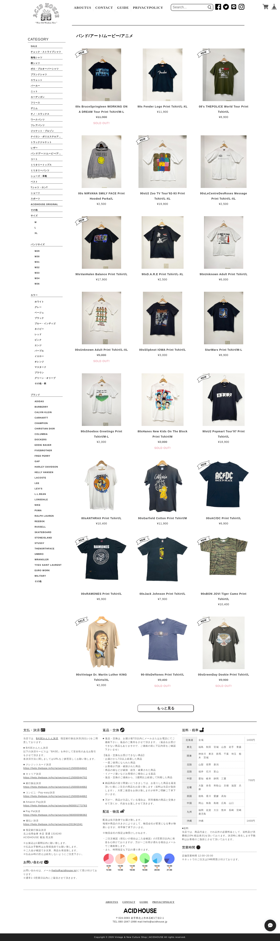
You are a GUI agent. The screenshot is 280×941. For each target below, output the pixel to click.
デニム (34, 108)
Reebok (40, 521)
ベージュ (39, 312)
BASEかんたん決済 (47, 738)
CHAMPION (41, 423)
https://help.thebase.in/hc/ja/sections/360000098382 (55, 815)
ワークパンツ (38, 119)
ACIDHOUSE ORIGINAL (44, 204)
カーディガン (38, 97)
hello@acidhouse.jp (64, 870)
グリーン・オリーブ (45, 378)
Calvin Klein (43, 412)
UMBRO (39, 554)
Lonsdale (41, 499)
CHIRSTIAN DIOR (45, 428)
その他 (34, 210)
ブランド (35, 395)
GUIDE (123, 8)
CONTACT (104, 8)
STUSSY (39, 543)
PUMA (38, 510)
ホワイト (39, 301)
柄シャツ (35, 63)
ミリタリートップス (41, 165)
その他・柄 (40, 383)
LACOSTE (40, 478)
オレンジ (39, 361)
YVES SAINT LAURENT (48, 565)
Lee (37, 483)
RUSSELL (40, 527)
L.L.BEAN (40, 494)
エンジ (38, 345)
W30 (37, 256)
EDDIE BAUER (43, 445)
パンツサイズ (38, 244)
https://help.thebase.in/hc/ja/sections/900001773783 (55, 805)
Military (40, 576)
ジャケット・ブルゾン (42, 131)
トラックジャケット (41, 142)
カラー (34, 295)
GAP (37, 461)
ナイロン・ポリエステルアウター (47, 136)
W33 (37, 273)
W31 (37, 262)
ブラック (39, 318)
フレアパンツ (38, 125)
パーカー (35, 86)
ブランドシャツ (39, 74)
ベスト (34, 182)
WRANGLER (42, 559)
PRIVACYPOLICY (148, 8)
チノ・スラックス (40, 114)
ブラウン (39, 372)
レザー (34, 148)
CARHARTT (41, 418)
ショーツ (35, 193)
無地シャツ (36, 57)
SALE (34, 46)
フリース (35, 102)
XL (36, 233)
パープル (39, 351)
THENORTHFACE (44, 548)
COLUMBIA (41, 434)
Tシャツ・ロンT (39, 187)
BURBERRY (41, 407)
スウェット (36, 80)
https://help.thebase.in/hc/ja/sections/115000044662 (55, 796)
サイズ (34, 215)
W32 (37, 267)
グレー (38, 307)
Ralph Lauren (44, 516)
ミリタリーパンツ (40, 170)
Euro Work (42, 570)
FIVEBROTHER (43, 450)
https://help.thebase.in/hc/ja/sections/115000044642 (55, 768)
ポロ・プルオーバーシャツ (45, 69)
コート (34, 159)
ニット (34, 91)
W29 (37, 251)
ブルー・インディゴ (45, 323)
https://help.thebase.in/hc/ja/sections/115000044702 (55, 777)
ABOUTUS (82, 8)
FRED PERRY (42, 456)
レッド (38, 334)
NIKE (37, 505)
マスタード (40, 367)
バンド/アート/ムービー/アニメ (47, 153)
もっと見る (165, 708)
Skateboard (43, 532)
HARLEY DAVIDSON (46, 467)
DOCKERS (41, 439)
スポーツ (35, 198)
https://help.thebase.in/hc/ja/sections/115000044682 (55, 787)
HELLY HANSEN (44, 472)
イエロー (39, 356)
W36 (37, 284)
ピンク (38, 340)
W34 (37, 278)
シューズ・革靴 (39, 176)
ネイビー (39, 329)
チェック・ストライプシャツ (46, 52)
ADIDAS (39, 401)
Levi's (38, 488)
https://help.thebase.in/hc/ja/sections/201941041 (53, 824)
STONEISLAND (43, 538)
